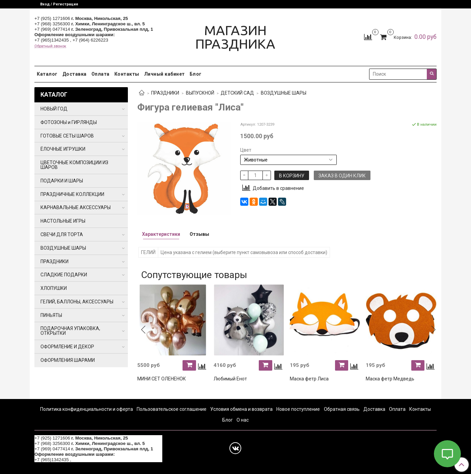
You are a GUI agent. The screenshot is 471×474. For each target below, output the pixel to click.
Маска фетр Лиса (309, 378)
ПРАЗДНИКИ (165, 93)
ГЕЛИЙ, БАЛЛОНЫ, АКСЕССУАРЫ (76, 301)
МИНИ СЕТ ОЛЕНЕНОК (161, 378)
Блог (196, 74)
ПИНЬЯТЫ (51, 315)
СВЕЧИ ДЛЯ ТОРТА (61, 234)
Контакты (126, 74)
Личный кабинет (164, 74)
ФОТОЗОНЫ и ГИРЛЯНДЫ (68, 122)
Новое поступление (298, 409)
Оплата (100, 74)
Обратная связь (342, 409)
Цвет (245, 150)
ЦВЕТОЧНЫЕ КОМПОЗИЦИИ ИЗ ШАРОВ (74, 165)
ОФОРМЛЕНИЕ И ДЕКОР (67, 346)
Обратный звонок (50, 46)
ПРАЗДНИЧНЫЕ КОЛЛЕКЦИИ (72, 194)
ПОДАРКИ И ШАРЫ (61, 180)
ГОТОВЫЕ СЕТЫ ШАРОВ (67, 136)
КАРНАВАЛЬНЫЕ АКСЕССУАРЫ (75, 207)
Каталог (47, 74)
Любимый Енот (230, 378)
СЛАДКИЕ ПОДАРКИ (63, 274)
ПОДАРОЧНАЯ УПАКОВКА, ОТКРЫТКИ (70, 331)
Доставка (74, 74)
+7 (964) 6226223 (90, 40)
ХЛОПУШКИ (53, 288)
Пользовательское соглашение (171, 409)
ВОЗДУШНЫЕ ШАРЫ (283, 93)
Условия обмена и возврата (241, 409)
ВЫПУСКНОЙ (200, 93)
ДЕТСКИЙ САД (237, 93)
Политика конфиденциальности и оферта (86, 409)
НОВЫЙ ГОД (53, 108)
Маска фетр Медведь (390, 378)
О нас (243, 420)
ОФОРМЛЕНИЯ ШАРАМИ (67, 360)
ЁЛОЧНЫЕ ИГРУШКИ (62, 149)
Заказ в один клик (342, 175)
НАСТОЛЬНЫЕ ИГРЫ (62, 221)
